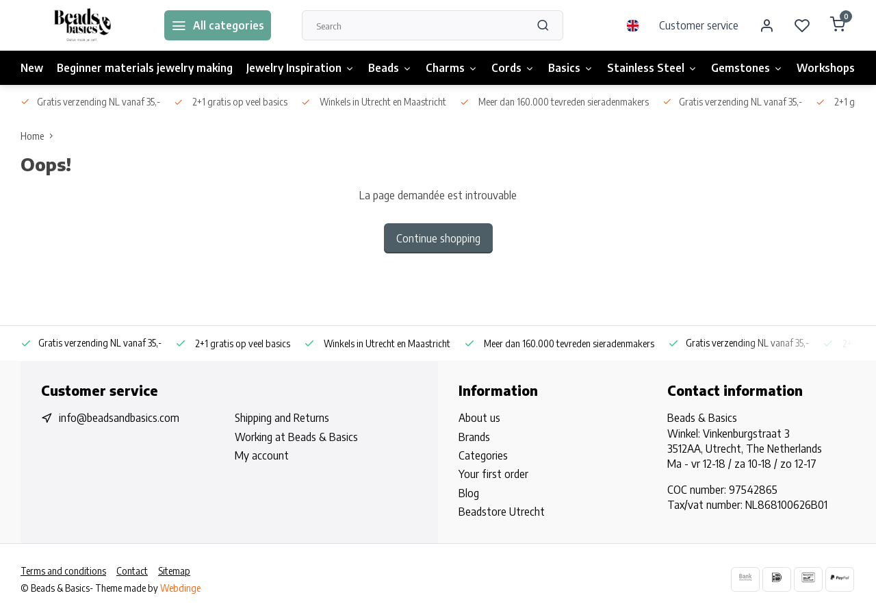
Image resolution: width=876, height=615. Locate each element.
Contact (132, 571)
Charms (452, 68)
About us (479, 418)
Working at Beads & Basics (296, 437)
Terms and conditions (63, 571)
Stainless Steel (652, 68)
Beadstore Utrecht (502, 511)
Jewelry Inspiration (300, 68)
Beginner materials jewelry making (145, 68)
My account (262, 455)
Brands (474, 437)
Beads (390, 68)
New (32, 68)
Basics (570, 68)
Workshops (826, 68)
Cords (512, 68)
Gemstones (747, 68)
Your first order (493, 474)
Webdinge (180, 588)
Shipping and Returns (282, 418)
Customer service (698, 25)
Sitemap (174, 571)
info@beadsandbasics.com (119, 418)
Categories (483, 455)
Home (40, 136)
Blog (469, 493)
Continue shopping (438, 238)
